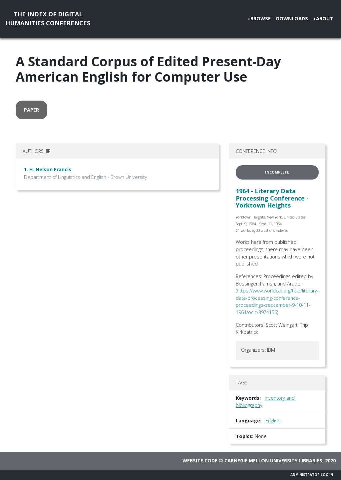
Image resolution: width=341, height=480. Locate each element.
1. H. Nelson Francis (47, 169)
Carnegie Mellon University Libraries (273, 460)
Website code (199, 460)
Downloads (292, 18)
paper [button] (31, 110)
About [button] (324, 18)
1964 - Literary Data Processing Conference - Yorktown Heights (272, 198)
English (272, 420)
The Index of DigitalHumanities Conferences (47, 18)
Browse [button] (260, 18)
